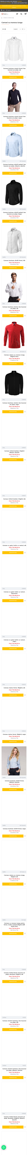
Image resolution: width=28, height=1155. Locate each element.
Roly (4, 65)
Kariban (4, 1017)
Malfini (4, 161)
